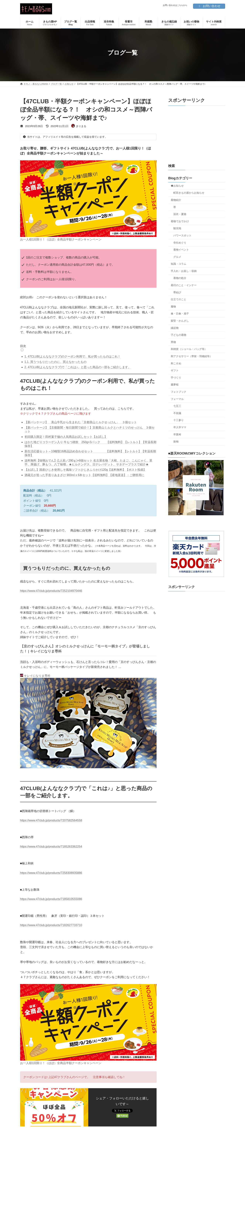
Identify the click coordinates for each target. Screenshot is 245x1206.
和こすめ (176, 363)
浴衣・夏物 (179, 214)
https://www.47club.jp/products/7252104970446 (51, 590)
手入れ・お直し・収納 (184, 271)
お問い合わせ (209, 6)
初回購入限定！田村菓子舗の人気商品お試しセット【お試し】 (66, 436)
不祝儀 (177, 413)
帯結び (177, 292)
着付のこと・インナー (184, 285)
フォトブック (178, 391)
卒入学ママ (179, 427)
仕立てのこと (178, 299)
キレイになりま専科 (35, 675)
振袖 (176, 441)
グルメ (177, 256)
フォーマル (177, 398)
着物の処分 (179, 278)
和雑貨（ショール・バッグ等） (189, 349)
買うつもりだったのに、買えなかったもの (55, 361)
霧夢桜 (175, 384)
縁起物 (175, 327)
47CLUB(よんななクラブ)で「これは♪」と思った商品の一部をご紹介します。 (78, 367)
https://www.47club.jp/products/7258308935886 (51, 872)
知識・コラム (178, 263)
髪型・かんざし (180, 320)
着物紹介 (176, 199)
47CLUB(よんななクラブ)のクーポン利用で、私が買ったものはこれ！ (73, 356)
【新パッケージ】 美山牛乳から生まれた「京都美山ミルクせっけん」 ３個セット (81, 422)
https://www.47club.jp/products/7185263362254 (51, 846)
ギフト (175, 370)
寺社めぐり (179, 242)
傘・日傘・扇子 (180, 313)
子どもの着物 (178, 334)
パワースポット (182, 235)
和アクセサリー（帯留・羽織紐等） (191, 356)
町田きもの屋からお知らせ (188, 192)
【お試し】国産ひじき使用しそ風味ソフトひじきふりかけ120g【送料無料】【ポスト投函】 (85, 469)
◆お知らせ (177, 185)
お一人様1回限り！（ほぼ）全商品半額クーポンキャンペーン (61, 239)
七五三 (177, 405)
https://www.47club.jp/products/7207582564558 (51, 820)
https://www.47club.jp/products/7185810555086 (51, 899)
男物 (173, 342)
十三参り (178, 420)
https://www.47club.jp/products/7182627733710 (51, 925)
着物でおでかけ (180, 221)
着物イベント (181, 249)
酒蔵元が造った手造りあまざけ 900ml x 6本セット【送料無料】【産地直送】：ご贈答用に (85, 475)
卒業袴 (177, 434)
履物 (173, 306)
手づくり (176, 377)
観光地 (177, 228)
